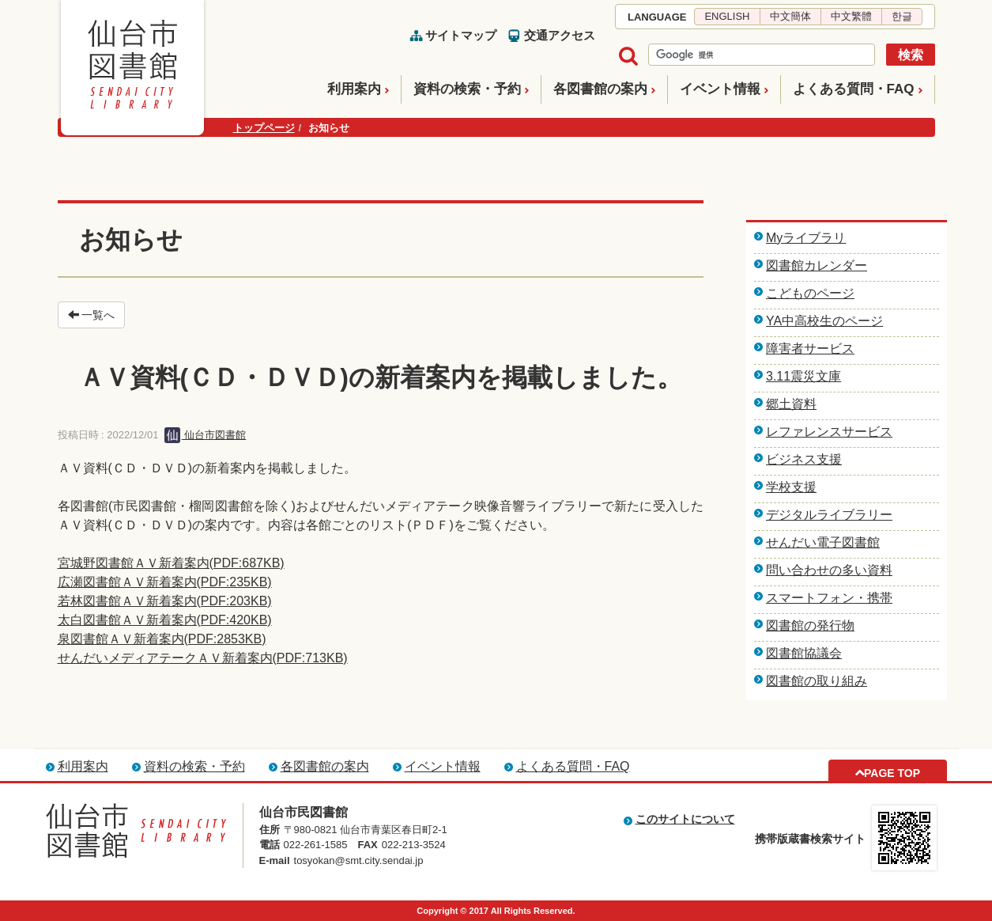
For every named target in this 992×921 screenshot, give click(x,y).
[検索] (760, 55)
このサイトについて (685, 819)
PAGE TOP (892, 773)
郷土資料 (791, 404)
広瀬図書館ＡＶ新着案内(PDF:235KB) (165, 582)
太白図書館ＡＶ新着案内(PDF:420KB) (165, 620)
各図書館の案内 (600, 89)
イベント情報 (720, 89)
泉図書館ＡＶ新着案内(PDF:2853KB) (162, 639)
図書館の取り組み (816, 681)
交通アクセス (559, 35)
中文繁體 (851, 16)
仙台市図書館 (205, 435)
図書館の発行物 (810, 625)
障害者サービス (810, 348)
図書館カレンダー (816, 265)
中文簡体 (790, 16)
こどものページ (810, 293)
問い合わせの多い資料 (829, 570)
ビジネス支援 (804, 459)
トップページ (264, 128)
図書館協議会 (804, 653)
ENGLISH (726, 16)
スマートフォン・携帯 (829, 598)
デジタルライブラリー (829, 514)
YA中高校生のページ (824, 321)
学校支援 (791, 487)
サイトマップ (460, 35)
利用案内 (354, 89)
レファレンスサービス (829, 431)
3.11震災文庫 (803, 376)
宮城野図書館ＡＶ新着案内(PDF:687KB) (171, 563)
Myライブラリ (806, 237)
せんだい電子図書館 (823, 542)
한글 (902, 16)
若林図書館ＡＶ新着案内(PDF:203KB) (165, 601)
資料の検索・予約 (467, 89)
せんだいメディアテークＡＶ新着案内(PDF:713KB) (203, 658)
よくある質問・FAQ (854, 89)
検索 (910, 55)
